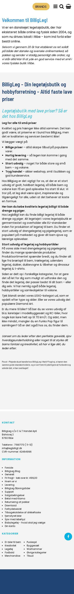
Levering (9, 484)
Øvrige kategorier (36, 552)
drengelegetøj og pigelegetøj (41, 231)
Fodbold (9, 552)
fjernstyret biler (13, 515)
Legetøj (9, 549)
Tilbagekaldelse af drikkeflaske (23, 512)
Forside (9, 467)
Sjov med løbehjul (15, 519)
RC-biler (55, 313)
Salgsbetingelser (14, 495)
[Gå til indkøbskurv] (68, 6)
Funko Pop (46, 321)
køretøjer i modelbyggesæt (26, 313)
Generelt (9, 474)
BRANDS (41, 7)
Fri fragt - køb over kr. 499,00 (21, 478)
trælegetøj (41, 261)
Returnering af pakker (17, 502)
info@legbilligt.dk (12, 448)
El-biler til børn (13, 542)
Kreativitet (10, 545)
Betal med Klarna (15, 498)
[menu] (55, 6)
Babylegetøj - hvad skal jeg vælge (25, 522)
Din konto (10, 526)
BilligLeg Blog (12, 471)
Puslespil (32, 542)
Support (9, 491)
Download (11, 505)
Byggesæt (33, 545)
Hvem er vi (11, 481)
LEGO (37, 296)
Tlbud (30, 555)
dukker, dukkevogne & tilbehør (32, 265)
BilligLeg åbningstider (17, 488)
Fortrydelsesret (13, 509)
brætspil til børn (22, 261)
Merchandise (12, 555)
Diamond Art (24, 304)
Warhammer (34, 549)
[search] (61, 6)
